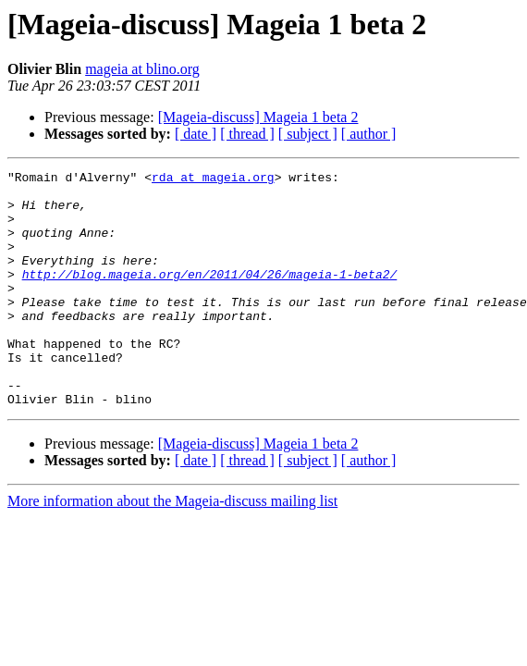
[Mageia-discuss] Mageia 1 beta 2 (258, 117)
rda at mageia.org (213, 179)
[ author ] (369, 134)
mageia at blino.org (142, 69)
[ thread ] (247, 134)
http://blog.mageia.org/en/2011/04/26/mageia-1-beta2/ (210, 296)
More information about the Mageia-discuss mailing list (172, 548)
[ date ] (195, 134)
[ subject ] (307, 134)
